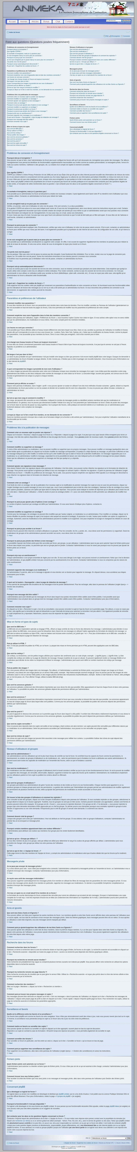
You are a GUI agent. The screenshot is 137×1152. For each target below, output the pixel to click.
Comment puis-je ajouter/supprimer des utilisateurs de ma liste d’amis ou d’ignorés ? (97, 84)
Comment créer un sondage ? (16, 103)
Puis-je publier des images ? (16, 135)
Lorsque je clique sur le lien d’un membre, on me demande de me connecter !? (35, 89)
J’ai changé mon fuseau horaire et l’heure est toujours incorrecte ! (28, 79)
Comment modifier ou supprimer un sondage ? (22, 107)
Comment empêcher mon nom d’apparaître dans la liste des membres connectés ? (34, 75)
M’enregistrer (115, 36)
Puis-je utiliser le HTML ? (15, 130)
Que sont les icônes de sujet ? (17, 145)
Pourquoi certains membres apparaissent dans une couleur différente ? (93, 60)
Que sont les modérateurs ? (79, 51)
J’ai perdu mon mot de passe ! (17, 62)
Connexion (126, 36)
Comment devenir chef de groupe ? (81, 57)
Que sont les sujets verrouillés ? (17, 143)
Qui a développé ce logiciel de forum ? (82, 129)
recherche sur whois (22, 1121)
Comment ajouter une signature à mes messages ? (23, 101)
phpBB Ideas (114, 1106)
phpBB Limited (64, 1094)
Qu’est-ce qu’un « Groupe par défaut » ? (83, 62)
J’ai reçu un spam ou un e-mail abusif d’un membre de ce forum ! (91, 75)
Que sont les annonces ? (15, 139)
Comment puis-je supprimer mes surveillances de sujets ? (88, 113)
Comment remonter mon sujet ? (17, 121)
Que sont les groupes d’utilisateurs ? (82, 53)
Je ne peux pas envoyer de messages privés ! (85, 71)
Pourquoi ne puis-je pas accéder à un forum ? (22, 109)
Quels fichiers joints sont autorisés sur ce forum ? (86, 120)
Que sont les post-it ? (14, 141)
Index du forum (14, 32)
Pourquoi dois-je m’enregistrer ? (17, 49)
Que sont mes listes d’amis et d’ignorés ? (83, 82)
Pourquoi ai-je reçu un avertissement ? (19, 113)
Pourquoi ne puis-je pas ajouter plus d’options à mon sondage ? (28, 105)
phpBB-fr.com (72, 1148)
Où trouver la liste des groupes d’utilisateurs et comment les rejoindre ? (93, 55)
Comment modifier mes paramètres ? (19, 73)
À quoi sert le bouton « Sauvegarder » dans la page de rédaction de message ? (33, 117)
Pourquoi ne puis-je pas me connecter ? (20, 57)
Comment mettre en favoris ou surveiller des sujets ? (87, 109)
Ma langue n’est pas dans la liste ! (18, 81)
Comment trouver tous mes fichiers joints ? (84, 122)
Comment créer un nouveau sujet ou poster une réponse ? (26, 97)
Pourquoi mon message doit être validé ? (20, 119)
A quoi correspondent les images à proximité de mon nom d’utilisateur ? (30, 83)
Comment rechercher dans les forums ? (83, 91)
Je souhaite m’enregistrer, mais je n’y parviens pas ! (24, 53)
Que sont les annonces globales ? (18, 137)
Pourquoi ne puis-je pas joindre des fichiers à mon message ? (27, 111)
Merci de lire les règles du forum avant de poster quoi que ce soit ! (68, 27)
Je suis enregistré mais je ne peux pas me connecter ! (24, 55)
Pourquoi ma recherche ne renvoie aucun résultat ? (86, 93)
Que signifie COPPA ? (14, 51)
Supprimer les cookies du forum (87, 1143)
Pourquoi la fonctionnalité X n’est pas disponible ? (86, 131)
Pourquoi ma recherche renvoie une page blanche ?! (87, 95)
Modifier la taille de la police (128, 32)
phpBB (22, 361)
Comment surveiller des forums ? (80, 111)
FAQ (107, 36)
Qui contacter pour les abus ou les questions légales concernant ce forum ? (94, 133)
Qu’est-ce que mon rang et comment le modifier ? (23, 87)
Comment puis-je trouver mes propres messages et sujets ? (89, 99)
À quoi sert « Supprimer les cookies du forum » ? (23, 66)
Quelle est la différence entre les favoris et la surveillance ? (89, 106)
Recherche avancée (124, 22)
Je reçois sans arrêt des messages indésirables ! (86, 73)
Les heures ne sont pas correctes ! (18, 77)
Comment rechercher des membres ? (82, 97)
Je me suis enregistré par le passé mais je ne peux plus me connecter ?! (30, 60)
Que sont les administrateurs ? (80, 49)
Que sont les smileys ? (14, 133)
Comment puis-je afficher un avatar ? (19, 85)
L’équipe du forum (69, 1143)
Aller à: (88, 1138)
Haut (10, 167)
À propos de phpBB (63, 1096)
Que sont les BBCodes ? (15, 128)
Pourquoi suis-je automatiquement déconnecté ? (23, 64)
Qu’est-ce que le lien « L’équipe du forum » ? (84, 64)
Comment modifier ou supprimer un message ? (22, 99)
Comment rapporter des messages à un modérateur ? (24, 115)
